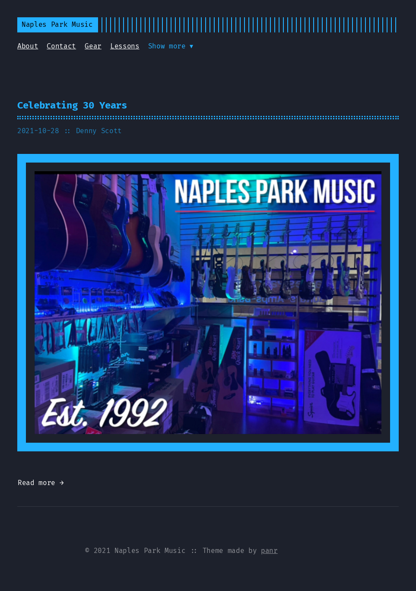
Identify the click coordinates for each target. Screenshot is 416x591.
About (27, 46)
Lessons (125, 46)
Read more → (41, 483)
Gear (93, 46)
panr (269, 550)
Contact (61, 46)
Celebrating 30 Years (72, 105)
